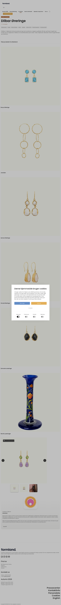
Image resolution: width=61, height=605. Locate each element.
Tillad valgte (22, 303)
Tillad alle (39, 303)
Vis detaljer (31, 308)
